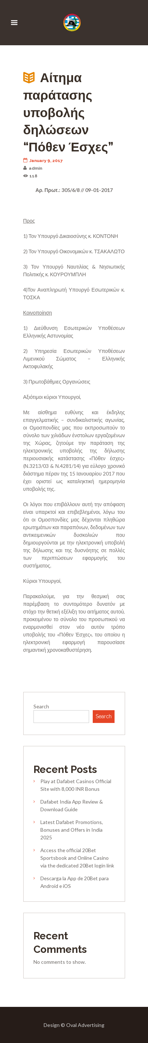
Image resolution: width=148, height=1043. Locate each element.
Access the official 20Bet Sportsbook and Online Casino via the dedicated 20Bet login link (77, 858)
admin (33, 168)
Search (41, 706)
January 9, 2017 (43, 160)
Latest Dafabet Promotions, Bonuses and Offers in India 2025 (71, 829)
